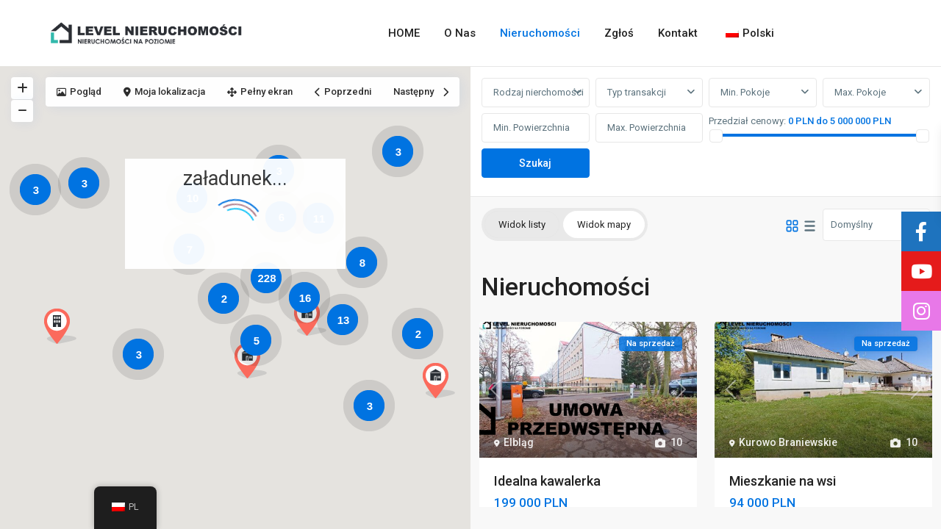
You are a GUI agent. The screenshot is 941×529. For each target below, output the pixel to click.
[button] (256, 364)
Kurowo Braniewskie (788, 442)
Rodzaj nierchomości (538, 92)
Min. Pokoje (745, 92)
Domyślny (852, 224)
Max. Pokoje (860, 92)
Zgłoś (619, 33)
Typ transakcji (636, 92)
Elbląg (519, 442)
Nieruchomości (540, 33)
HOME (404, 33)
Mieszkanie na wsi (782, 481)
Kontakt (678, 33)
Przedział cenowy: (747, 120)
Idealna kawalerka (547, 481)
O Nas (460, 33)
